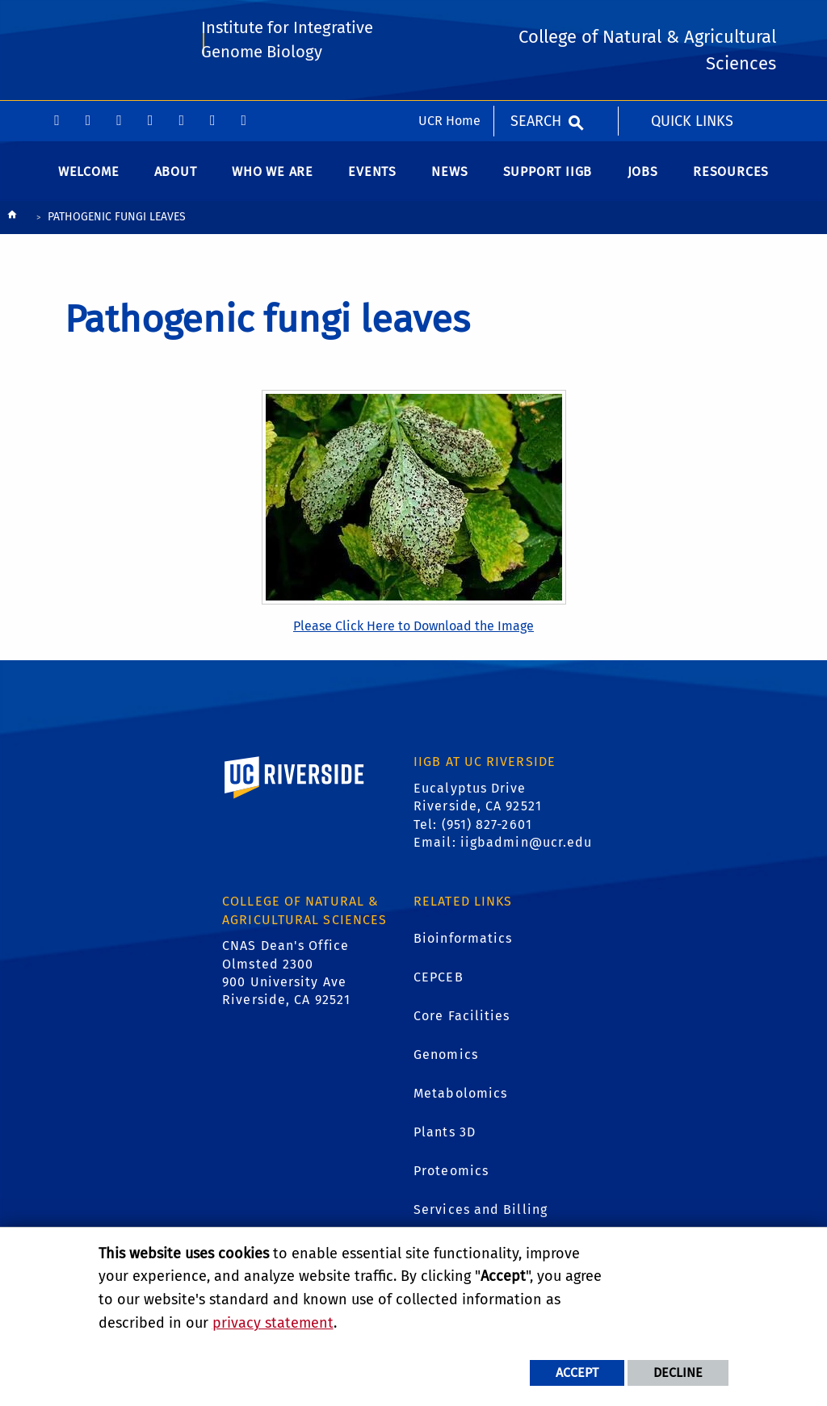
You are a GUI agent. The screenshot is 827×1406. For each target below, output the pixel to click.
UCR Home (449, 19)
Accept (577, 1372)
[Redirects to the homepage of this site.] (12, 225)
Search (535, 20)
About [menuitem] (175, 178)
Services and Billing (481, 1216)
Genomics (446, 1061)
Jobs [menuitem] (643, 178)
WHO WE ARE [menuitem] (272, 178)
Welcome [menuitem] (89, 178)
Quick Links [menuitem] (692, 20)
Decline (678, 1372)
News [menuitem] (449, 178)
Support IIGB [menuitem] (548, 178)
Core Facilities (462, 1023)
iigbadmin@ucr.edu (526, 849)
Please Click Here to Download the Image (413, 634)
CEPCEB (439, 984)
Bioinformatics (463, 945)
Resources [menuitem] (731, 178)
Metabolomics (460, 1100)
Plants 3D (445, 1139)
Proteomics (451, 1178)
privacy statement (273, 1323)
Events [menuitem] (372, 178)
